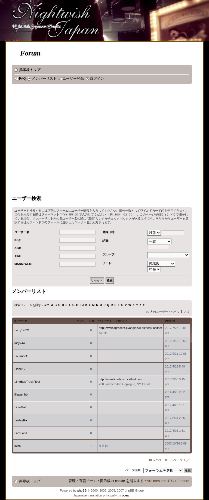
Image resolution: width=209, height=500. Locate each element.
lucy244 (19, 342)
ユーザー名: (22, 231)
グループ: (108, 254)
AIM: (17, 247)
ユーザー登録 (73, 79)
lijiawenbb (20, 394)
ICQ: (17, 239)
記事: (105, 240)
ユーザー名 (20, 320)
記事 (91, 320)
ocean (126, 495)
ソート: (107, 262)
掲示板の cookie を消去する (122, 481)
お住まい (121, 320)
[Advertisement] (51, 140)
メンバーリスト (44, 79)
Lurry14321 (22, 330)
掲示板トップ (29, 70)
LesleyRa (20, 420)
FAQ (22, 79)
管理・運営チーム (83, 481)
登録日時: (108, 231)
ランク (80, 320)
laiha (17, 445)
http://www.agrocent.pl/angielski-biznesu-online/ (130, 327)
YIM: (17, 255)
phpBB (82, 490)
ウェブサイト (106, 320)
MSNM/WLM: (23, 263)
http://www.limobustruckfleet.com (120, 379)
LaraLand (20, 432)
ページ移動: (133, 469)
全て (47, 304)
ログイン (97, 79)
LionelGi (19, 368)
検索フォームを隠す (27, 304)
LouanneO (21, 355)
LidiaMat (20, 407)
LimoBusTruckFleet (27, 381)
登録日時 (169, 320)
